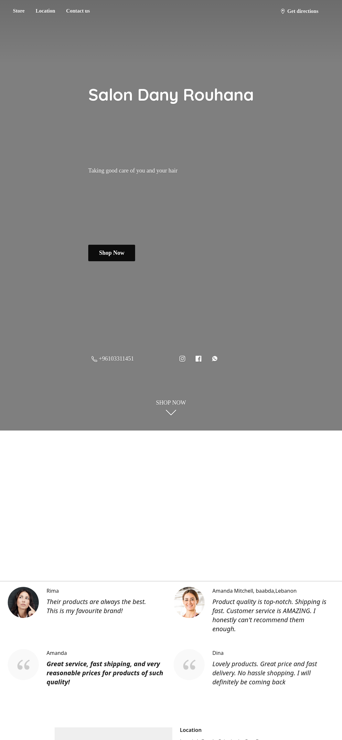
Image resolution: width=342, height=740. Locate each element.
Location (45, 11)
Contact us (78, 11)
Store (19, 11)
